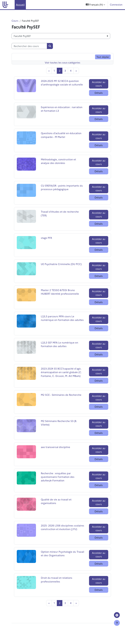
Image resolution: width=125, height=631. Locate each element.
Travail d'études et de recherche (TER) (60, 213)
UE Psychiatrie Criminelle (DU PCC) (61, 264)
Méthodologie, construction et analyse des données (58, 161)
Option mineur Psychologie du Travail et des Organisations (62, 553)
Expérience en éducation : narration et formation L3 (61, 108)
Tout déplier (103, 56)
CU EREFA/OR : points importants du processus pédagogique (62, 187)
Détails (99, 92)
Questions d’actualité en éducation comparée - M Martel (61, 134)
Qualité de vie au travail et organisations (56, 501)
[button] (95, 4)
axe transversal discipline (55, 447)
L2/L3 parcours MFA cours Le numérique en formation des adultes (62, 318)
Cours (15, 20)
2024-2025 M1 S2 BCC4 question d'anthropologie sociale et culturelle (62, 82)
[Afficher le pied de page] (117, 623)
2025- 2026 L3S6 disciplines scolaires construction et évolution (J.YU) (62, 527)
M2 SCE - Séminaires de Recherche (61, 394)
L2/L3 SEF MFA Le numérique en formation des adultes (59, 344)
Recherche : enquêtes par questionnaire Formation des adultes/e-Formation (57, 476)
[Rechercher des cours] (29, 46)
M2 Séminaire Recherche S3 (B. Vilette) (59, 422)
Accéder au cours (98, 83)
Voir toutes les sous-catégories (62, 62)
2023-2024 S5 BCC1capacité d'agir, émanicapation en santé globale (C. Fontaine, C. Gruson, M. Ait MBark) (61, 372)
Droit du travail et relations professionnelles (56, 579)
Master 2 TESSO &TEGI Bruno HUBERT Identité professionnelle (60, 291)
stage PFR (49, 237)
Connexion (116, 4)
